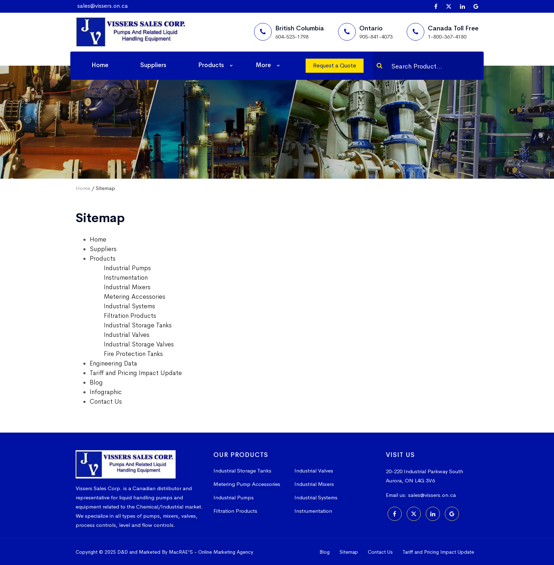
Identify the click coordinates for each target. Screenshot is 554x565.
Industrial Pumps (127, 268)
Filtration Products (130, 316)
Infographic (106, 392)
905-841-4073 (376, 36)
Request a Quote (334, 65)
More (263, 65)
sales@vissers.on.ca (102, 6)
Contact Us (106, 401)
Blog (96, 382)
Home (100, 65)
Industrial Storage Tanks (138, 325)
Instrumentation (126, 277)
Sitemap (349, 552)
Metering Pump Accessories (246, 484)
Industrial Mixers (127, 287)
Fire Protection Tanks (133, 354)
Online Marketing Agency (225, 552)
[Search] (379, 65)
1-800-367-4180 (447, 36)
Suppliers (153, 65)
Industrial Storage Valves (139, 344)
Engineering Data (113, 363)
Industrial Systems (129, 306)
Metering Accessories (134, 297)
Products (211, 65)
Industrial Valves (126, 335)
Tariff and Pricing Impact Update (136, 373)
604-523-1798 (291, 36)
